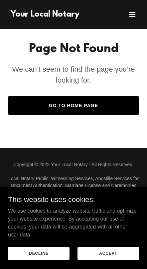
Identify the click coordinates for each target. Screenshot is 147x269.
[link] (45, 15)
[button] (132, 14)
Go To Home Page (73, 105)
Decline (39, 253)
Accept (108, 253)
